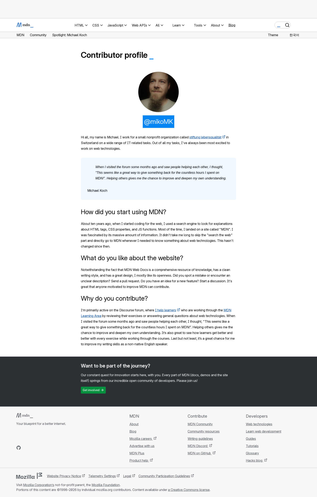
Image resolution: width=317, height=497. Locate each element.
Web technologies (259, 424)
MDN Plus (136, 453)
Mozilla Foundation (106, 485)
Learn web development (263, 431)
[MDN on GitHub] (18, 447)
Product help (139, 460)
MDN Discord (198, 446)
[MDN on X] (33, 447)
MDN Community (200, 424)
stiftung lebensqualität (205, 137)
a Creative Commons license (189, 490)
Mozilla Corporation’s (38, 485)
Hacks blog (254, 460)
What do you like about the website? (132, 258)
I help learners (165, 310)
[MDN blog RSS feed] (47, 447)
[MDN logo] (24, 415)
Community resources (204, 431)
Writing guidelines (200, 439)
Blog (231, 25)
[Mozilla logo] (29, 476)
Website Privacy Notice (64, 476)
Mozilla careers (141, 439)
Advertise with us (141, 446)
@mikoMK (158, 121)
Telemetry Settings (102, 476)
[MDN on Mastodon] (40, 447)
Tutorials (252, 446)
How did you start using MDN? (123, 212)
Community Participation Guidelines (164, 476)
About (133, 424)
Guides (251, 439)
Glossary (252, 453)
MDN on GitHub (200, 453)
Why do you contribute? (114, 298)
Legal (127, 476)
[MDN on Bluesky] (25, 447)
